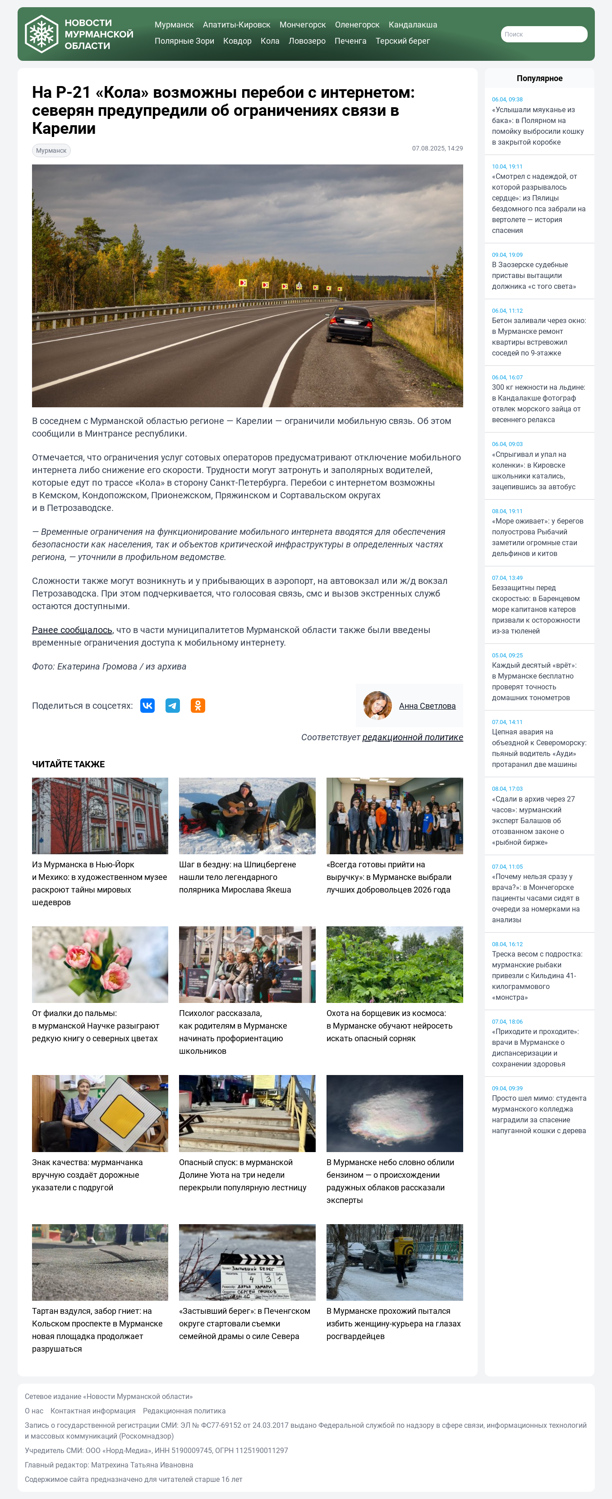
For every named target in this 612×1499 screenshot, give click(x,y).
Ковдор (237, 40)
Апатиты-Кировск (237, 24)
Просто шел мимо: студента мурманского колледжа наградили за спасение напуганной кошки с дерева (539, 1114)
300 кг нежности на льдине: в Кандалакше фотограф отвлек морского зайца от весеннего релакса (538, 403)
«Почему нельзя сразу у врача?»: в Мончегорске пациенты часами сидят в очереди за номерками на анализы (536, 898)
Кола (270, 40)
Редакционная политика (184, 1411)
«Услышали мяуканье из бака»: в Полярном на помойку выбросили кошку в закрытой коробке (538, 126)
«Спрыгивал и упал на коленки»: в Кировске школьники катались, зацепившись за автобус (533, 470)
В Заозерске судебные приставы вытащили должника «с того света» (534, 275)
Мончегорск (303, 24)
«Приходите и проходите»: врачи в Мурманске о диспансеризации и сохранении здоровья (535, 1047)
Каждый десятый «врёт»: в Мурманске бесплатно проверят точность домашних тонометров (534, 681)
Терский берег (403, 40)
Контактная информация (93, 1411)
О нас (34, 1411)
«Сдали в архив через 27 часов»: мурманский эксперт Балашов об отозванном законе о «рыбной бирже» (533, 820)
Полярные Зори (184, 40)
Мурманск (174, 24)
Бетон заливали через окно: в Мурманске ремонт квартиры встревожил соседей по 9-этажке (539, 336)
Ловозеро (307, 40)
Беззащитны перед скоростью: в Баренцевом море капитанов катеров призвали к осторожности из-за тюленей (536, 609)
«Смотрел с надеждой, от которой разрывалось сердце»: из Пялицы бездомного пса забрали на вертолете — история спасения (539, 203)
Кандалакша (413, 24)
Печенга (351, 40)
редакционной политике (413, 737)
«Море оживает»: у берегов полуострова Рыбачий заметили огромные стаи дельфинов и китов (538, 537)
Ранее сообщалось (72, 630)
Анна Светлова (427, 705)
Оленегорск (357, 24)
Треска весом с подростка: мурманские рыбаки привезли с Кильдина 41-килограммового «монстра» (537, 975)
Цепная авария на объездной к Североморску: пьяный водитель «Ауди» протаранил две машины (539, 748)
